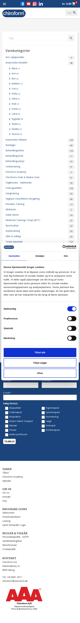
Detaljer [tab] (40, 256)
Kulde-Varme (40, 215)
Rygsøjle (17, 118)
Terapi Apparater (40, 242)
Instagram (35, 4)
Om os (5, 492)
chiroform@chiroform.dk (15, 580)
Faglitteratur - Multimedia (40, 183)
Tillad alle (40, 352)
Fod (15, 88)
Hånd (16, 98)
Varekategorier (18, 50)
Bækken (17, 83)
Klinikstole (40, 210)
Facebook (22, 4)
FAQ (4, 500)
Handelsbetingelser (12, 540)
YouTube (29, 4)
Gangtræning (40, 194)
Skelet (16, 123)
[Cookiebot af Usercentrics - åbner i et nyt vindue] (62, 247)
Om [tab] (66, 256)
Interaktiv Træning (40, 205)
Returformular (9, 545)
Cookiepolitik (9, 549)
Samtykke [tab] (14, 256)
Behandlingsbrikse (40, 151)
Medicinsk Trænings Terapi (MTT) (40, 221)
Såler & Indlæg (40, 237)
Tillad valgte (40, 362)
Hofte (16, 93)
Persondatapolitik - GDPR (15, 536)
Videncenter (8, 512)
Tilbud (5, 472)
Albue (16, 68)
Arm (15, 73)
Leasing (6, 520)
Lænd (16, 113)
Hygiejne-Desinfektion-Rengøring (40, 199)
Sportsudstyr (40, 226)
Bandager (40, 146)
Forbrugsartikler (40, 188)
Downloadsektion (11, 516)
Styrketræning (40, 231)
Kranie (16, 108)
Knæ (15, 103)
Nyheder (6, 480)
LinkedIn (41, 4)
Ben (15, 78)
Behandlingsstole (40, 156)
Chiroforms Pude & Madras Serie (40, 178)
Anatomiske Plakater (40, 140)
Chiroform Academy (40, 172)
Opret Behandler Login (14, 524)
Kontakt (6, 496)
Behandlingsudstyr (40, 162)
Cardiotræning (40, 167)
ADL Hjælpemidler (40, 58)
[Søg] (40, 38)
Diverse (17, 133)
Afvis (40, 373)
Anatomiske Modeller (40, 63)
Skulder (17, 128)
